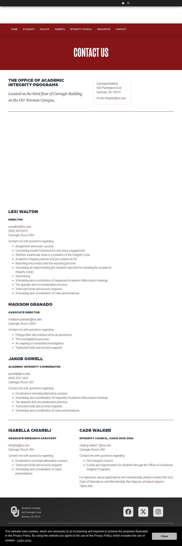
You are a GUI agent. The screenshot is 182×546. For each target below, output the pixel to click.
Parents (60, 29)
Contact (121, 29)
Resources (103, 29)
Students (28, 29)
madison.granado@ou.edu (25, 319)
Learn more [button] (24, 540)
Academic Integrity (31, 508)
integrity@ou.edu (115, 98)
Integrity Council (81, 29)
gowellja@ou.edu (19, 373)
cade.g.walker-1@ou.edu (95, 445)
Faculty (44, 29)
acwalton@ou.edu (19, 226)
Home (14, 29)
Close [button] (164, 536)
